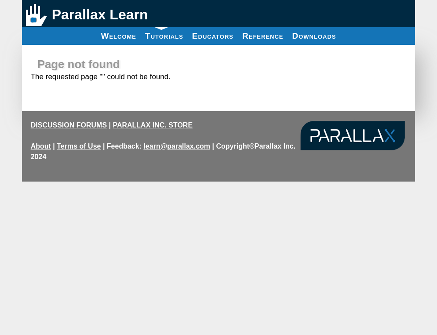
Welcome (118, 35)
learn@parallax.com (176, 146)
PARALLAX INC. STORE (153, 125)
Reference (263, 35)
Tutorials (164, 33)
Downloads (314, 35)
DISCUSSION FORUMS (69, 125)
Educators (212, 35)
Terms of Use (79, 146)
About (41, 146)
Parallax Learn (100, 14)
